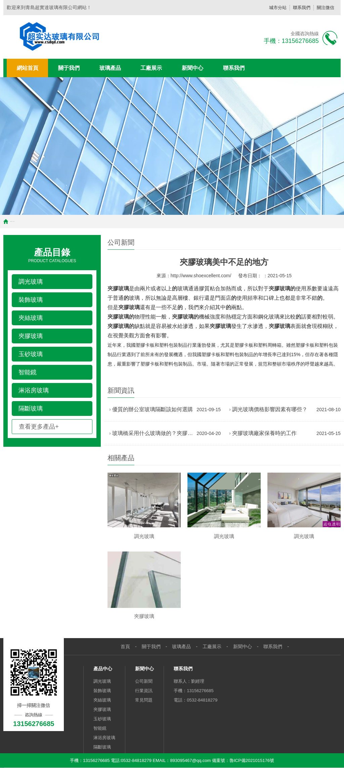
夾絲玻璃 (102, 700)
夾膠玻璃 (102, 709)
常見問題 (144, 700)
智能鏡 (99, 728)
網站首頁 (27, 68)
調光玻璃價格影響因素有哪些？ (269, 409)
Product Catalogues (52, 254)
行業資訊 (144, 690)
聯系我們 (301, 7)
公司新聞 (144, 681)
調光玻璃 (102, 681)
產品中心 (102, 668)
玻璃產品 (110, 68)
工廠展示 (151, 68)
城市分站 (278, 7)
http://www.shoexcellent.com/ (201, 275)
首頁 (10, 221)
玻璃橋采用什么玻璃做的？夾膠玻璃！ (152, 433)
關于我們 (69, 68)
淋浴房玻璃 (104, 737)
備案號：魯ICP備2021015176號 (242, 760)
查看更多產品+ (39, 426)
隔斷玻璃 (102, 747)
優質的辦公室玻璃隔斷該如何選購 (152, 409)
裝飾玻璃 (102, 690)
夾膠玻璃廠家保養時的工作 (264, 433)
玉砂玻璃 (102, 718)
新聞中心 (192, 68)
